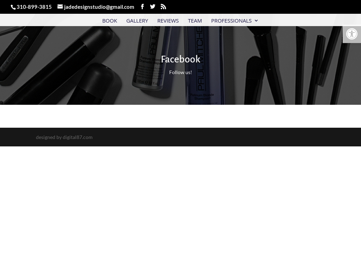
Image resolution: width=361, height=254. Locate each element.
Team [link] (195, 21)
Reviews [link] (168, 21)
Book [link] (109, 21)
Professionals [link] (231, 21)
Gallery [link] (137, 21)
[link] (352, 34)
